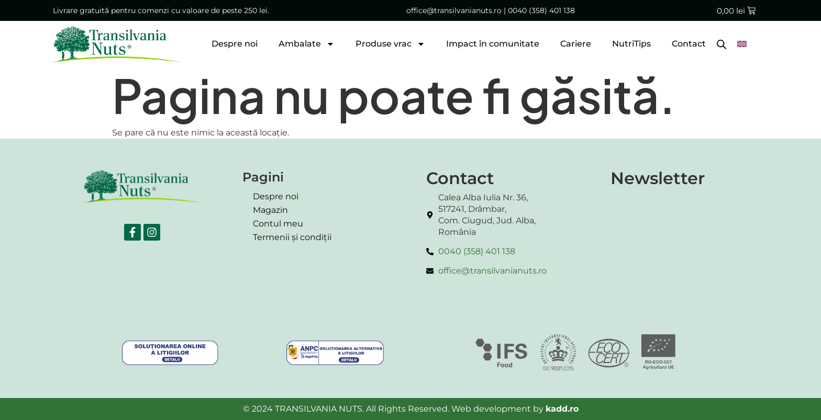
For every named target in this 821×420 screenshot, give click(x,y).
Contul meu (278, 224)
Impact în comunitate (492, 44)
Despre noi (235, 44)
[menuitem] (742, 44)
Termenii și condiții (292, 237)
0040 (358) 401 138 (541, 10)
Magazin (270, 210)
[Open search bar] (721, 43)
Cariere (575, 44)
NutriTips (631, 44)
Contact (689, 44)
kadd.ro (562, 409)
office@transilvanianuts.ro (454, 10)
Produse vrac (390, 44)
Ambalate (307, 44)
